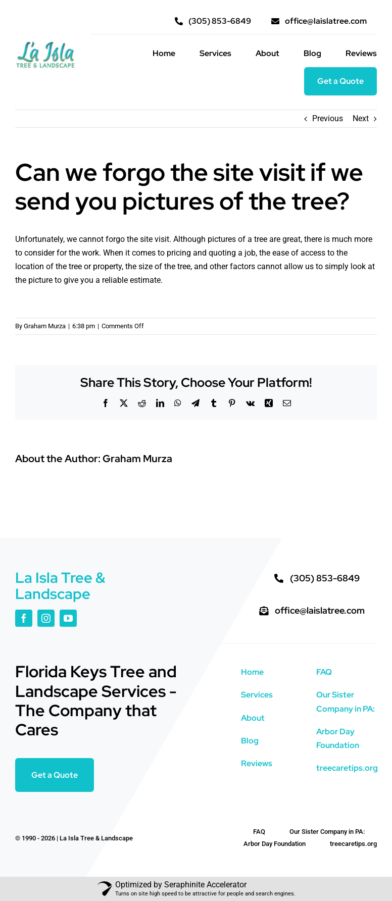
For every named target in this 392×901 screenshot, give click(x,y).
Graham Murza (45, 326)
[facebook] (23, 618)
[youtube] (68, 618)
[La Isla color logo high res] (45, 44)
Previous (327, 118)
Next (361, 118)
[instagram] (46, 618)
